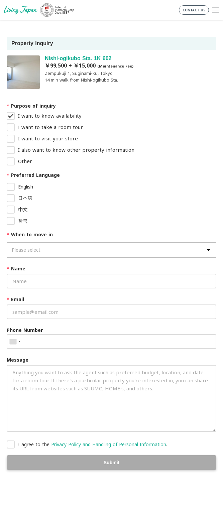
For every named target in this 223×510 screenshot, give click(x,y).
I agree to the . (92, 444)
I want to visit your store (48, 138)
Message (17, 360)
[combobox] (14, 342)
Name (16, 268)
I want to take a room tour (50, 127)
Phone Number (25, 330)
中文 (22, 209)
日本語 (25, 198)
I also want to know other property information (76, 149)
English (25, 186)
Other (25, 161)
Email (15, 299)
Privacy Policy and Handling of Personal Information (108, 444)
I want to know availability (50, 115)
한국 (22, 221)
